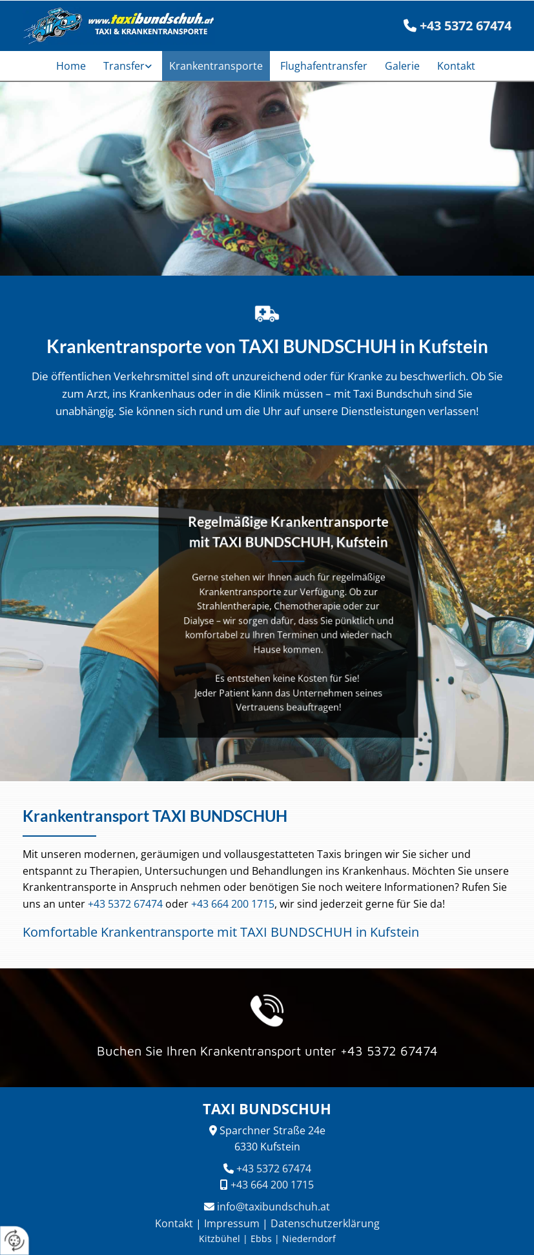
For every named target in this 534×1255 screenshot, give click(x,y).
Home (71, 66)
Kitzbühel (219, 1238)
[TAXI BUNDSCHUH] (114, 26)
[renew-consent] (14, 1240)
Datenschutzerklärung (325, 1223)
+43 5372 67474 (125, 904)
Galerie (402, 66)
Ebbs (261, 1238)
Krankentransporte (216, 66)
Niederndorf (309, 1238)
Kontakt (456, 66)
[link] (129, 66)
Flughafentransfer (323, 66)
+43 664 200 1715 (232, 904)
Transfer (124, 66)
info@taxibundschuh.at (273, 1206)
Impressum (232, 1223)
